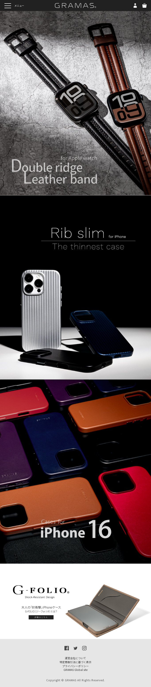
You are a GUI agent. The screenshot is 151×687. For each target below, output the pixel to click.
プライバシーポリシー (75, 666)
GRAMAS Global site (75, 670)
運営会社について (75, 658)
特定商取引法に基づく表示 (75, 662)
